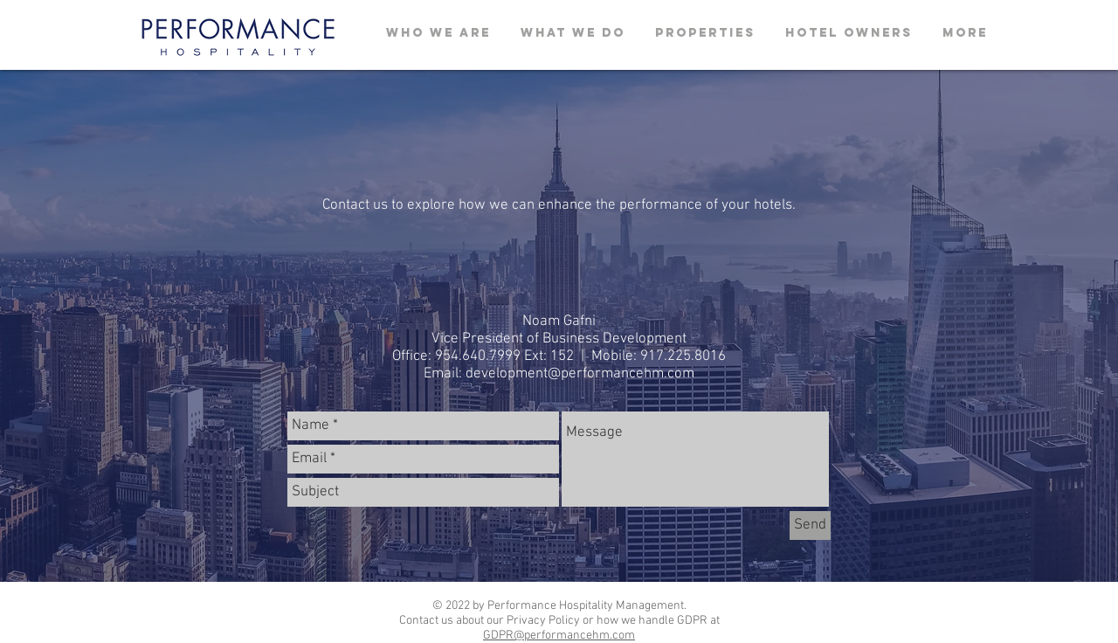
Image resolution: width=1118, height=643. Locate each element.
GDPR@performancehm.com (559, 635)
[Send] (810, 525)
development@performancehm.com (580, 374)
